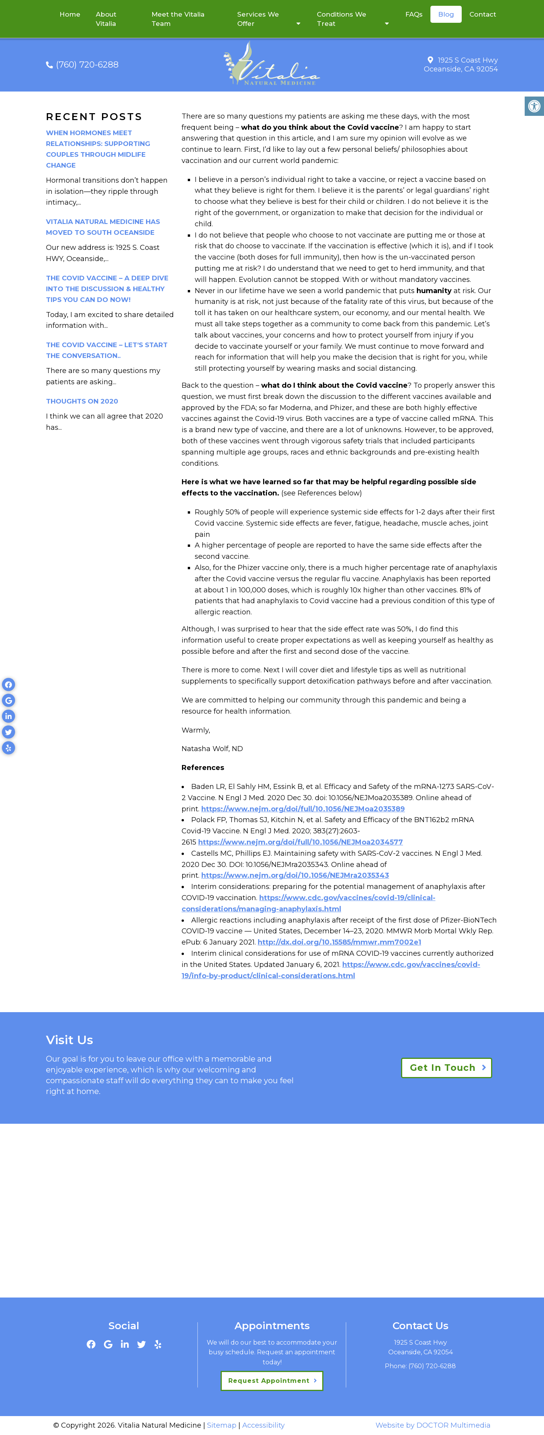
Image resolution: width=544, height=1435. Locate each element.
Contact (482, 14)
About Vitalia (106, 18)
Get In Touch (443, 1067)
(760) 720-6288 (87, 64)
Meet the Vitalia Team (177, 18)
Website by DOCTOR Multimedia (433, 1425)
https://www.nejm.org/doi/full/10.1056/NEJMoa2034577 (300, 842)
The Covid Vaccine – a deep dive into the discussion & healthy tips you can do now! (107, 289)
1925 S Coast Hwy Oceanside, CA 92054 (461, 64)
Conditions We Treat (341, 18)
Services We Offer (258, 18)
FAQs (414, 14)
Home (70, 14)
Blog (446, 14)
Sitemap (221, 1425)
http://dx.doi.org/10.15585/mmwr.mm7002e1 (339, 942)
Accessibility (263, 1425)
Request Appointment (268, 1380)
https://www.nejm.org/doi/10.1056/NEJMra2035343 (295, 875)
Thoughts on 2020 (82, 401)
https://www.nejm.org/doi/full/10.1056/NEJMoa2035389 (303, 809)
